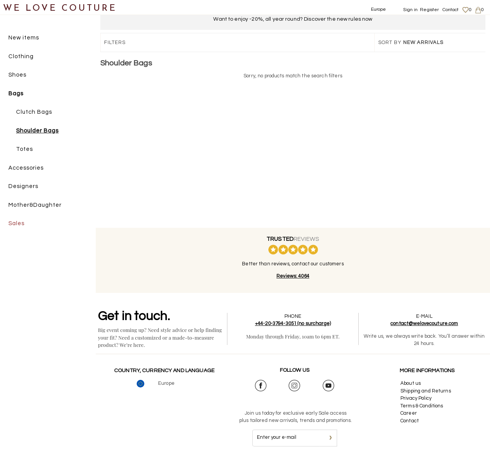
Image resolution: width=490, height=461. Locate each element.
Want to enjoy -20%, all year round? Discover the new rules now (292, 19)
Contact (451, 9)
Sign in (410, 9)
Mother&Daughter (35, 205)
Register (429, 9)
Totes (24, 149)
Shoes (17, 75)
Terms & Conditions (421, 406)
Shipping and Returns (425, 391)
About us (410, 383)
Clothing (21, 56)
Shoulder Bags (37, 131)
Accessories (26, 168)
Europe (378, 9)
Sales (16, 223)
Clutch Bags (34, 112)
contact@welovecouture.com (424, 323)
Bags (15, 93)
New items (23, 38)
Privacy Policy (415, 398)
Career (408, 413)
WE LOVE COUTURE (60, 8)
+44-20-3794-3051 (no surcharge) (293, 323)
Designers (23, 186)
